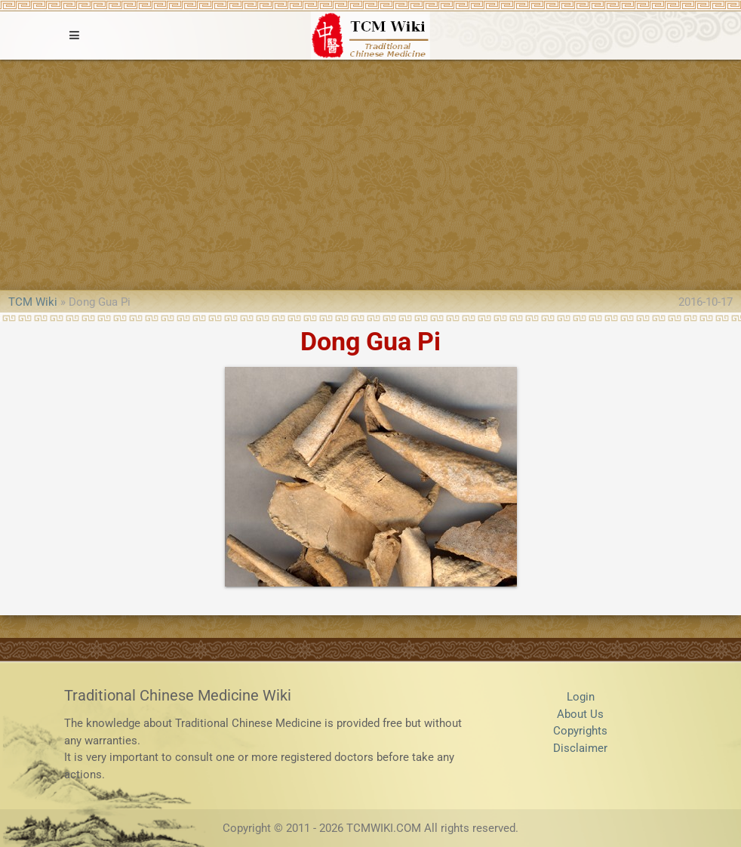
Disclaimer (580, 748)
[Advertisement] (370, 173)
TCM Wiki (32, 302)
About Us (580, 714)
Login (581, 697)
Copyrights (580, 731)
